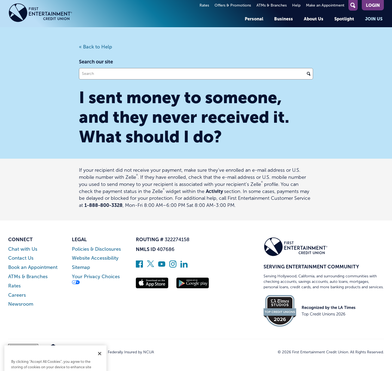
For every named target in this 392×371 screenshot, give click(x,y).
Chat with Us (22, 249)
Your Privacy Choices (96, 279)
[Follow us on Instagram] (172, 266)
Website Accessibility (95, 258)
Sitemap (81, 267)
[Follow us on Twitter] (150, 266)
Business (283, 18)
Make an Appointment (325, 5)
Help (296, 5)
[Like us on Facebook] (139, 266)
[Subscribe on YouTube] (161, 266)
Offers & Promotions (233, 5)
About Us (313, 18)
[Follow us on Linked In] (184, 266)
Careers (17, 295)
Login (373, 5)
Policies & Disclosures (96, 249)
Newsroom (20, 304)
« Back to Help (95, 47)
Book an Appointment (32, 267)
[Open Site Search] (353, 5)
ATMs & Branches (271, 5)
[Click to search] (308, 74)
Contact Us (20, 258)
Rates (204, 5)
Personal (254, 18)
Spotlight (344, 18)
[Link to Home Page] (40, 13)
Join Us (373, 18)
